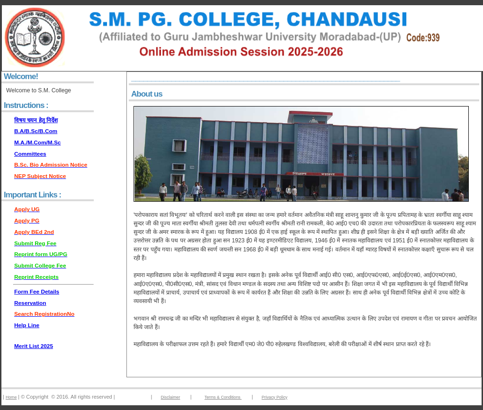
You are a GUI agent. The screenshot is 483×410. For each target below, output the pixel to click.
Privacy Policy (274, 397)
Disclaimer (170, 397)
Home (11, 397)
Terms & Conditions (223, 397)
